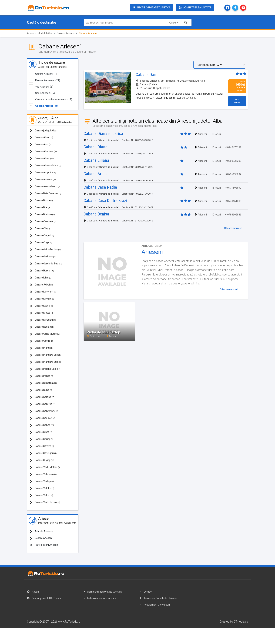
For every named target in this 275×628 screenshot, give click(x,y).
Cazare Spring (41, 439)
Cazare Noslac (42, 327)
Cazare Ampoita (43, 172)
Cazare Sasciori (42, 418)
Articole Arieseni (41, 531)
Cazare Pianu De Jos (45, 355)
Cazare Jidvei (41, 285)
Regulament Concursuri (155, 604)
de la (237, 85)
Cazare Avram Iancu (45, 186)
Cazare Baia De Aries (45, 193)
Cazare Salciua (42, 397)
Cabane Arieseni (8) (46, 105)
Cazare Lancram (43, 292)
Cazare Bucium (42, 214)
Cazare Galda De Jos (45, 250)
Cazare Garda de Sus (46, 264)
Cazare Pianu (41, 348)
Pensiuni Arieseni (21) (47, 80)
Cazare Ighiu (41, 278)
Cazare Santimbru (44, 411)
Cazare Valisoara (43, 474)
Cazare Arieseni (66, 33)
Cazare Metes (41, 313)
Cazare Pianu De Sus (45, 362)
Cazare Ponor (41, 376)
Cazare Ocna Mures (45, 334)
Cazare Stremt (42, 446)
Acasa (30, 33)
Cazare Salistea (42, 404)
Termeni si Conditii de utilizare (158, 598)
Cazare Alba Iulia (43, 151)
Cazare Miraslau (43, 320)
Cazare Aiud (40, 144)
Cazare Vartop (42, 481)
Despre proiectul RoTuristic (44, 598)
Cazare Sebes (42, 425)
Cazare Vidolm (42, 488)
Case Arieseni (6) (45, 93)
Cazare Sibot (41, 432)
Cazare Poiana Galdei (45, 369)
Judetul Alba (45, 33)
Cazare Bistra (41, 200)
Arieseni (152, 251)
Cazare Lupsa (41, 306)
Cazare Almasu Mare (45, 165)
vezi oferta (237, 101)
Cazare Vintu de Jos (45, 502)
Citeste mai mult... (234, 228)
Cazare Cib (40, 229)
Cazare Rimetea (43, 383)
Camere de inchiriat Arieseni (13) (53, 99)
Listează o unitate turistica (100, 598)
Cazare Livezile (42, 299)
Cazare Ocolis (41, 341)
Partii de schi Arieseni (44, 545)
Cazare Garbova (43, 257)
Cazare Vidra (41, 495)
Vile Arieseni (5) (44, 86)
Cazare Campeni (43, 222)
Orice (172, 22)
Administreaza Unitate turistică (103, 591)
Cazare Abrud (41, 137)
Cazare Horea (42, 271)
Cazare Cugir (41, 243)
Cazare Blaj (40, 207)
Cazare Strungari (43, 453)
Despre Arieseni (41, 538)
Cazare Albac (42, 158)
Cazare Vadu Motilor (45, 467)
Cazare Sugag (42, 460)
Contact (146, 591)
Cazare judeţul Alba (43, 130)
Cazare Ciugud (42, 236)
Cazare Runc (41, 390)
